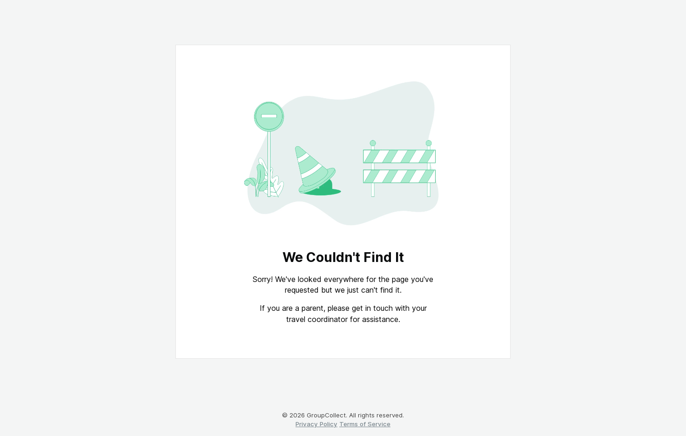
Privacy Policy (316, 424)
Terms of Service (364, 424)
